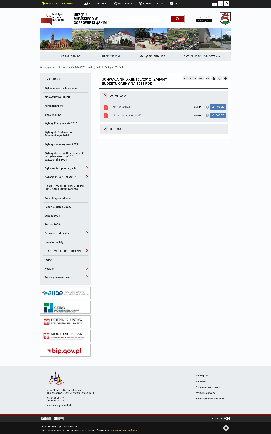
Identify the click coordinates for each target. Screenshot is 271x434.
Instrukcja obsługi (151, 3)
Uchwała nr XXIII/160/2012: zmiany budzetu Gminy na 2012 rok (90, 67)
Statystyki (201, 381)
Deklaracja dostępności (208, 387)
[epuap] (65, 293)
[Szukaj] (177, 19)
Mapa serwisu (123, 3)
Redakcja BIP (202, 375)
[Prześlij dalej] (208, 78)
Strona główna (47, 67)
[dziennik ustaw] (65, 321)
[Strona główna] (45, 56)
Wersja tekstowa (95, 3)
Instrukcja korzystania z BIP (210, 398)
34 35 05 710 (57, 397)
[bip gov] (65, 350)
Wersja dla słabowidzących (58, 3)
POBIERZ (218, 107)
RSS (173, 3)
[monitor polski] (65, 336)
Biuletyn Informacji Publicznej (55, 19)
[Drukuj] (225, 78)
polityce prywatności (127, 430)
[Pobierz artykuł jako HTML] (219, 78)
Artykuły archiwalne (205, 393)
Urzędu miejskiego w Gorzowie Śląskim (90, 19)
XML (201, 78)
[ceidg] (65, 307)
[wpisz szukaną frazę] (141, 19)
